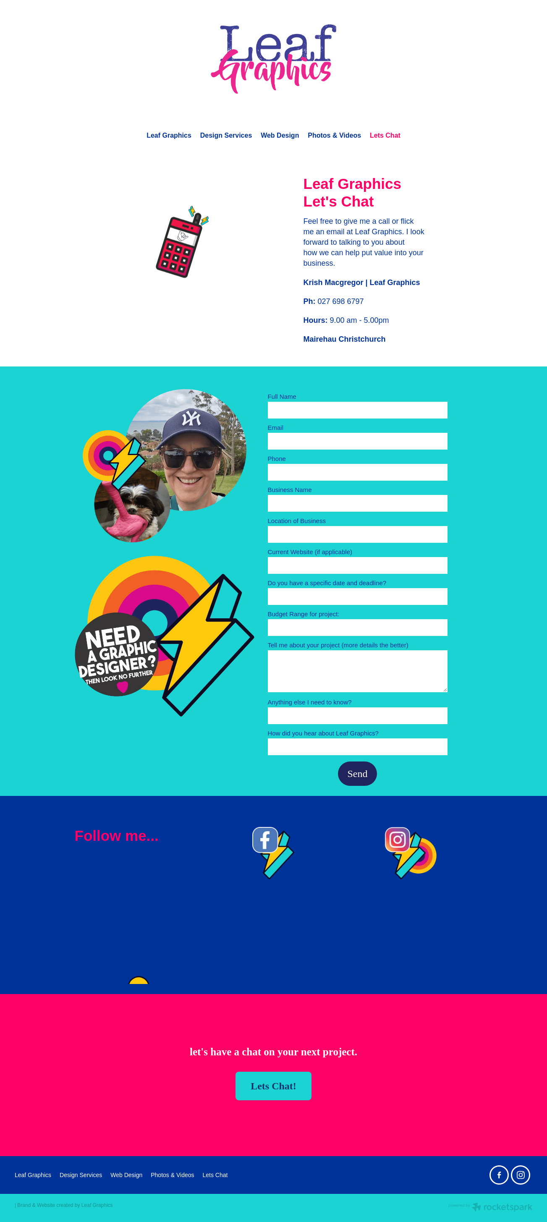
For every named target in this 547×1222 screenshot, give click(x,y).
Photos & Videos (334, 135)
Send (358, 773)
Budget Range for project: (304, 614)
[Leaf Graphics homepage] (273, 59)
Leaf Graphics (169, 135)
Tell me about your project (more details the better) (338, 645)
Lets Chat (385, 135)
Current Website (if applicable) (310, 552)
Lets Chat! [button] (273, 1086)
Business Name (290, 490)
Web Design (280, 135)
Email (276, 427)
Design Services (226, 135)
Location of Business (297, 521)
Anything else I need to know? (310, 702)
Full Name (282, 396)
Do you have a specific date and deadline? (327, 583)
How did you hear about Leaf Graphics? (323, 733)
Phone (277, 458)
